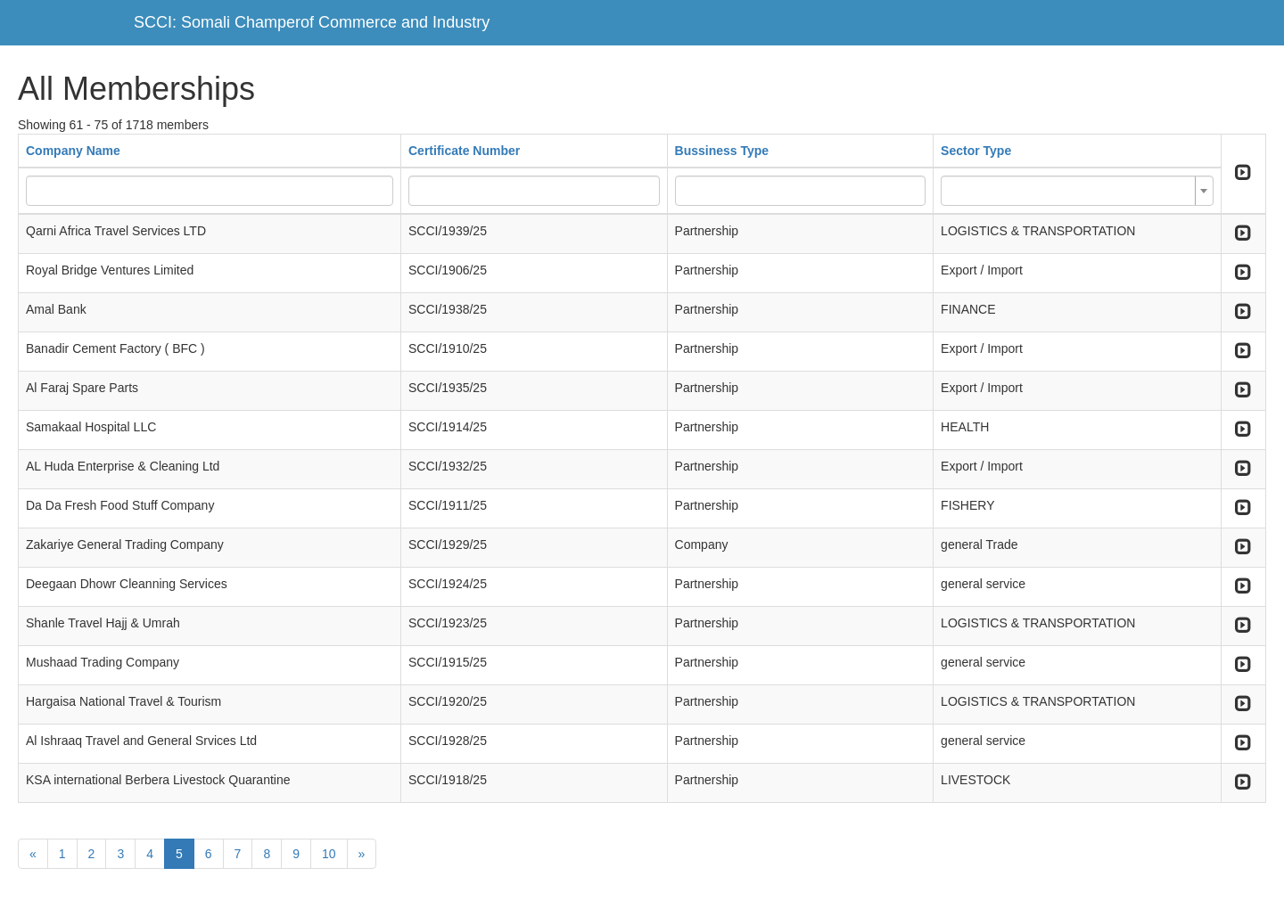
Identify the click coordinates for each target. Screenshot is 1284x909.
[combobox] (1077, 191)
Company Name (73, 150)
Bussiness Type (722, 150)
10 (329, 854)
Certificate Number (464, 150)
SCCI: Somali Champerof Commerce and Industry (312, 22)
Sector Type (976, 150)
